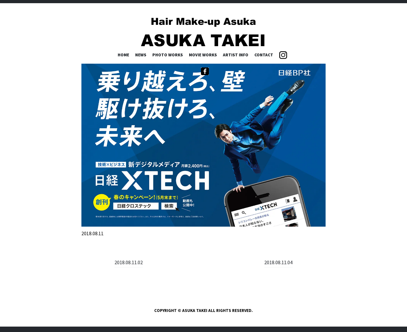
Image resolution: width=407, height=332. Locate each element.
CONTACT (263, 55)
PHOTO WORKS (167, 55)
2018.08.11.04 (278, 262)
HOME (123, 55)
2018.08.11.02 (128, 262)
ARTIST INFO (235, 55)
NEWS (140, 55)
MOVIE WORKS (203, 55)
